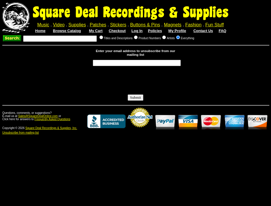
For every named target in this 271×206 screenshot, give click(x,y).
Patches (98, 24)
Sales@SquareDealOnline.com (38, 116)
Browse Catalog (67, 31)
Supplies (77, 24)
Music (43, 24)
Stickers (118, 24)
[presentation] (136, 80)
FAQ (222, 31)
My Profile (177, 31)
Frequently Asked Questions (52, 119)
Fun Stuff (214, 24)
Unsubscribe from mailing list (20, 132)
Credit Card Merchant (140, 129)
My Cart (96, 31)
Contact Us (203, 31)
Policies (155, 31)
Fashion (193, 24)
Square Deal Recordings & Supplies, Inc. (51, 128)
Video (59, 24)
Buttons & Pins (145, 24)
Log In (136, 31)
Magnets (172, 24)
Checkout (117, 31)
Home (40, 31)
